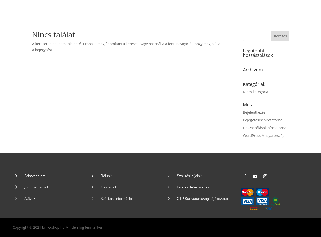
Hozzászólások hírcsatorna (264, 127)
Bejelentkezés (254, 112)
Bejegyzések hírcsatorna (262, 119)
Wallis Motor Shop (53, 7)
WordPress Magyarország (263, 135)
